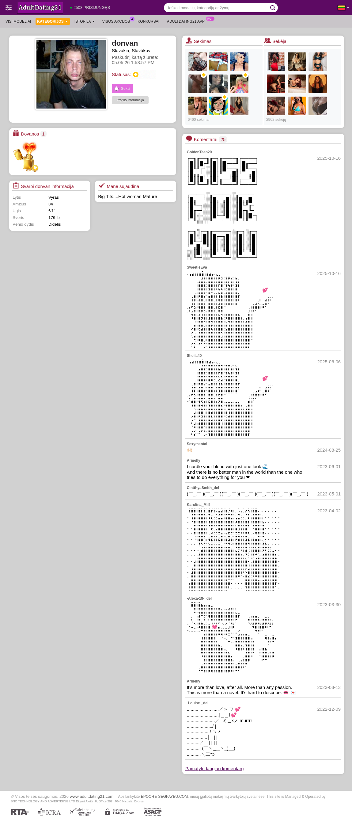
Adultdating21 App (187, 21)
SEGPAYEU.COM (173, 796)
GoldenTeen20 (199, 152)
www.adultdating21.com (92, 796)
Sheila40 (194, 356)
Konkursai (148, 21)
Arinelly (193, 460)
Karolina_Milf (198, 505)
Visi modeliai (18, 21)
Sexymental (197, 444)
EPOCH (147, 796)
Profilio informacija (130, 100)
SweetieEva (197, 267)
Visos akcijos (117, 21)
